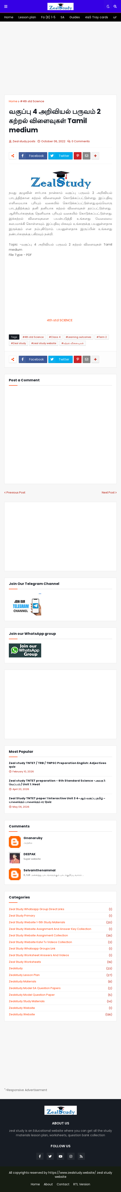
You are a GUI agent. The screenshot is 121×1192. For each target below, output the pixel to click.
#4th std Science (32, 101)
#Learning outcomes (78, 337)
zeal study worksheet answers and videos (60, 955)
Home (13, 101)
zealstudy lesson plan (60, 975)
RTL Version (81, 1184)
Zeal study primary (60, 916)
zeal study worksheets (60, 962)
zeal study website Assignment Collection (60, 935)
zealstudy (60, 968)
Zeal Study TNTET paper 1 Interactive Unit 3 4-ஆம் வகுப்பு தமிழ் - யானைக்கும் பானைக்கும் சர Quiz (57, 800)
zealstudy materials (60, 981)
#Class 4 (54, 337)
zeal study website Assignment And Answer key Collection (60, 929)
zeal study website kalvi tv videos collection (60, 942)
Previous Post (15, 492)
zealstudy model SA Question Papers (60, 988)
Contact (63, 1184)
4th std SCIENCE (60, 320)
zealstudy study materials (60, 1001)
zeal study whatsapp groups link (60, 948)
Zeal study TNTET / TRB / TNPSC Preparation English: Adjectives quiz (57, 765)
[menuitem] (8, 17)
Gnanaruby (33, 838)
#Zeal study (18, 343)
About (48, 1184)
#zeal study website (43, 343)
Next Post (108, 492)
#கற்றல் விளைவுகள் (72, 343)
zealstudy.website (60, 1014)
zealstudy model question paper (60, 995)
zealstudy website (60, 1008)
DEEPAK (30, 854)
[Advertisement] (60, 58)
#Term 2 (102, 337)
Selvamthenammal (39, 870)
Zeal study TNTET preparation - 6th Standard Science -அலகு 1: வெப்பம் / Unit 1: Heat (57, 782)
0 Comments (81, 141)
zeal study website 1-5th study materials (60, 922)
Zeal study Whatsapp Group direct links (60, 909)
